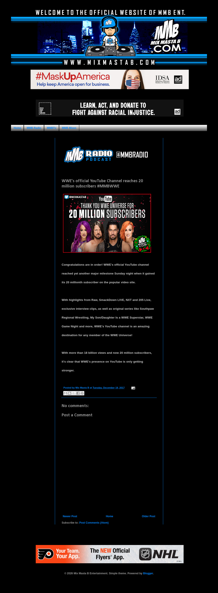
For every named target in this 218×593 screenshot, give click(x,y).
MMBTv (51, 128)
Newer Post (70, 516)
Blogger (148, 573)
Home (17, 128)
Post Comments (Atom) (94, 522)
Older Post (148, 516)
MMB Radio (34, 128)
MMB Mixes (69, 128)
